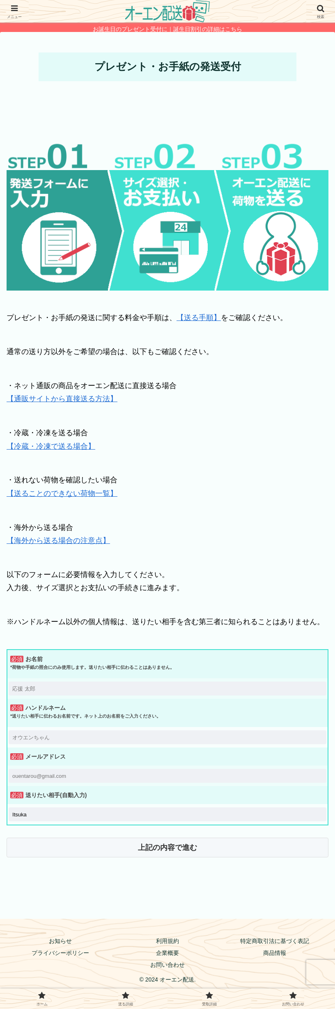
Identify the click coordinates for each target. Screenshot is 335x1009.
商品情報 (274, 953)
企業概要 (167, 953)
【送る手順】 (199, 318)
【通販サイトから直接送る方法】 (62, 399)
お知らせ (60, 941)
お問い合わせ (167, 964)
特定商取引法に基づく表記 (274, 941)
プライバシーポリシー (60, 953)
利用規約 (167, 941)
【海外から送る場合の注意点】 (58, 540)
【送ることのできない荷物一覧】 (62, 493)
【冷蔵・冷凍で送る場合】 (51, 446)
